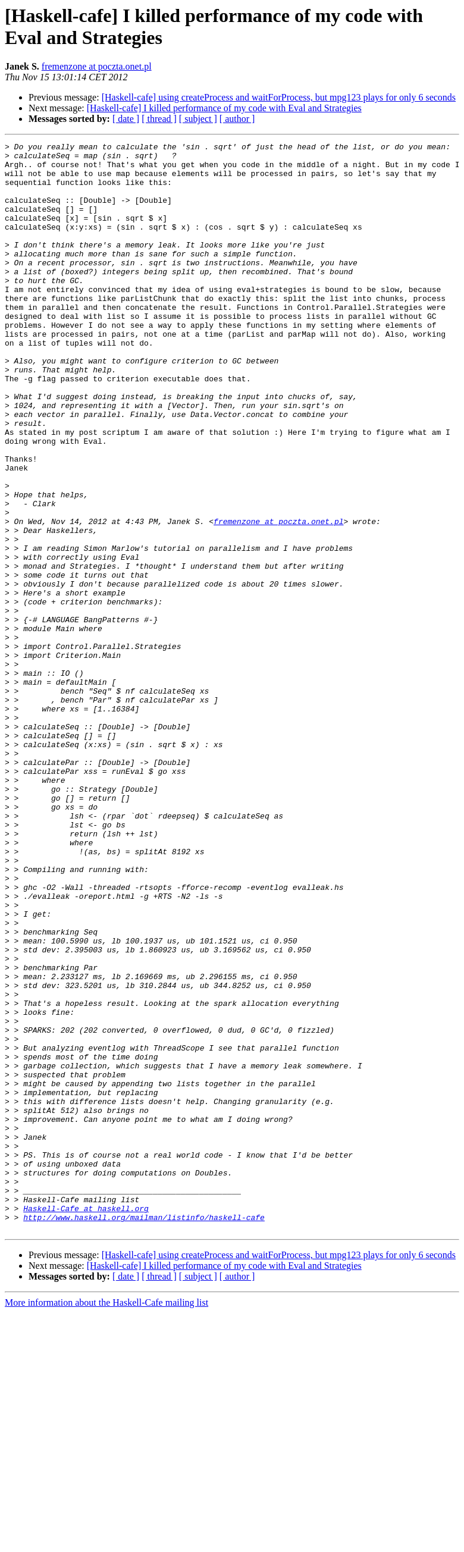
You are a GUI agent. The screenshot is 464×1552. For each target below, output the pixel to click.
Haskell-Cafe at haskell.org (86, 1422)
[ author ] (237, 119)
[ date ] (125, 119)
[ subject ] (198, 119)
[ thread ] (159, 119)
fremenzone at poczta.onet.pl (97, 66)
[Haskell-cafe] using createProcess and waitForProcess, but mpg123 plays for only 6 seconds (279, 97)
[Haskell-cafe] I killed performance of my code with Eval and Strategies (224, 108)
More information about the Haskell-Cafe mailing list (106, 1520)
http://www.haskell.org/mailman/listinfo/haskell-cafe (144, 1433)
